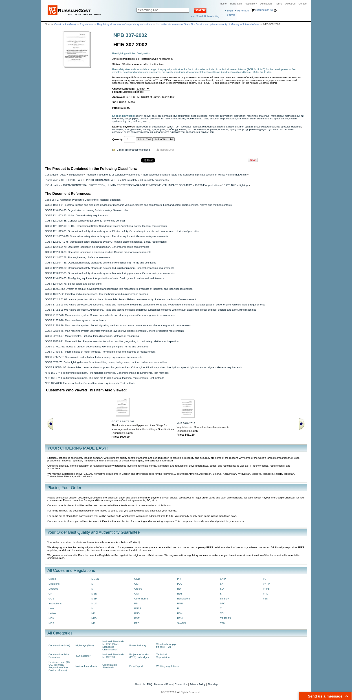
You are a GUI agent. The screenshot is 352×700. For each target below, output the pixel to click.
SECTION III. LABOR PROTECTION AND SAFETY (90, 180)
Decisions (53, 583)
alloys (147, 115)
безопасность (160, 126)
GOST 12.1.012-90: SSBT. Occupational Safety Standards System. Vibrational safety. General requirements (106, 226)
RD (179, 588)
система (289, 129)
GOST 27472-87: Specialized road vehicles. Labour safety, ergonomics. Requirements (93, 357)
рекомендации (257, 129)
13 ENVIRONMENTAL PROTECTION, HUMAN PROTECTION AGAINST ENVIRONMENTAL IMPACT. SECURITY (127, 185)
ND (93, 613)
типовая (174, 132)
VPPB (266, 588)
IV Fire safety (129, 180)
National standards (86, 666)
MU (93, 608)
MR (93, 588)
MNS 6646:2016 (186, 423)
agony (139, 115)
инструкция (246, 126)
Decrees (53, 588)
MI (92, 583)
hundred (213, 115)
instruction (239, 115)
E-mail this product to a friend (133, 149)
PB (136, 603)
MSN (94, 593)
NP (93, 623)
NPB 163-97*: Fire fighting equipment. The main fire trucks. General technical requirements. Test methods (104, 378)
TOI (222, 613)
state (253, 118)
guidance (202, 115)
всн (171, 126)
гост (177, 126)
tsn (129, 121)
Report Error (167, 149)
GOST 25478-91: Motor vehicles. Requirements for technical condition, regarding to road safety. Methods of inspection (111, 341)
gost (193, 115)
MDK (51, 618)
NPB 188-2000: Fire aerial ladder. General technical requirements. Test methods (90, 383)
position (144, 118)
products (155, 118)
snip (222, 118)
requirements (194, 118)
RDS (180, 593)
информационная (264, 126)
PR (179, 578)
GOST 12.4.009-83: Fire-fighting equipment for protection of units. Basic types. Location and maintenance (104, 278)
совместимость (140, 132)
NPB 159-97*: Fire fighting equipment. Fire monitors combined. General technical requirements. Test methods (107, 372)
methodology (292, 115)
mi (302, 115)
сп (151, 132)
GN (50, 593)
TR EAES (225, 618)
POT (136, 618)
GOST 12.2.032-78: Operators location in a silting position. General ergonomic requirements (97, 247)
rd (162, 118)
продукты (235, 129)
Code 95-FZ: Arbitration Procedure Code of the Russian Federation (83, 199)
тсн (211, 132)
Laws (51, 608)
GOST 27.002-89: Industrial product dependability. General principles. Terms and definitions (96, 346)
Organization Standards (109, 666)
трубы (204, 132)
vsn (145, 121)
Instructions (55, 603)
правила (223, 129)
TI (221, 608)
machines (252, 115)
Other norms (141, 598)
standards (243, 118)
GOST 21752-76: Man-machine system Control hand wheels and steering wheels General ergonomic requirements (110, 315)
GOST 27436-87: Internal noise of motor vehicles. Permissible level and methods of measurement (100, 351)
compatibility (169, 115)
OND (137, 578)
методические (133, 129)
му (148, 129)
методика (117, 129)
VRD (265, 593)
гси (204, 126)
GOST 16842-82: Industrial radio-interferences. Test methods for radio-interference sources (96, 294)
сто (166, 132)
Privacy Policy (197, 684)
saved (231, 15)
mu (114, 118)
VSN (265, 598)
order (120, 118)
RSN (180, 613)
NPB (94, 618)
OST (136, 593)
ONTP (137, 583)
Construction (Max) (65, 24)
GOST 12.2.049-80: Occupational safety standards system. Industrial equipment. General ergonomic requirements (109, 268)
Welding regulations (167, 666)
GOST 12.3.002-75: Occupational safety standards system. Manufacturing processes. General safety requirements (109, 273)
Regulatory (251, 3)
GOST (52, 598)
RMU (180, 603)
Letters (52, 613)
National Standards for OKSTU (113, 655)
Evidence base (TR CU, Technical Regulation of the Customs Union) (59, 666)
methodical (277, 115)
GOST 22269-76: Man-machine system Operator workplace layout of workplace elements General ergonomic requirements (114, 330)
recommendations (175, 118)
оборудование (177, 129)
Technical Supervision (162, 655)
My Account (243, 10)
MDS (51, 623)
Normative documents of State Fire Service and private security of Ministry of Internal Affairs (207, 24)
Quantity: (117, 139)
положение (199, 129)
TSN (222, 623)
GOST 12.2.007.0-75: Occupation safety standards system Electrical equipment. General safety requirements (106, 236)
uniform (137, 121)
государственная (191, 126)
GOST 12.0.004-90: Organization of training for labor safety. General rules (86, 210)
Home (223, 3)
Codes (52, 578)
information (226, 115)
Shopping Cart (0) (264, 10)
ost (126, 118)
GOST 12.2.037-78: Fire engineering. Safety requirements (77, 257)
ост (189, 129)
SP (221, 593)
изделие (222, 126)
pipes (135, 118)
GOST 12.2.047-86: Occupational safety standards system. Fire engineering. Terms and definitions (100, 262)
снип (126, 132)
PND (137, 613)
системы (117, 132)
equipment (183, 115)
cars (154, 115)
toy (124, 121)
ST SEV (224, 598)
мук (154, 129)
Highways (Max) (84, 645)
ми (144, 129)
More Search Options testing (205, 16)
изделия (233, 126)
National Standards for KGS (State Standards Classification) (113, 645)
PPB (136, 623)
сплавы (158, 132)
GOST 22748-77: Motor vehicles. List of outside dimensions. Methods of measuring (92, 336)
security (214, 118)
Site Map (212, 684)
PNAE (137, 608)
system (293, 118)
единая (211, 126)
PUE (179, 583)
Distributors (266, 3)
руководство (275, 129)
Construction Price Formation (58, 655)
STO (222, 603)
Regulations (86, 24)
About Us (290, 3)
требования (193, 132)
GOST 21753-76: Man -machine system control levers (75, 320)
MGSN (95, 578)
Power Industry (137, 645)
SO (222, 588)
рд (246, 129)
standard (231, 118)
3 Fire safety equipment (153, 180)
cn (159, 115)
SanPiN (181, 623)
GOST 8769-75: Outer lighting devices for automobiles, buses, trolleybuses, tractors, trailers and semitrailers (106, 362)
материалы (283, 126)
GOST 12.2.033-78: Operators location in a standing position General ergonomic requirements (98, 252)
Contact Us (181, 684)
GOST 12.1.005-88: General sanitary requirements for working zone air (85, 220)
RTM (180, 618)
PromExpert (51, 180)
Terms (278, 3)
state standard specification (272, 118)
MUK (94, 603)
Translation (236, 3)
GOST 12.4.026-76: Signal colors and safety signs (73, 283)
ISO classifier (52, 185)
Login (230, 10)
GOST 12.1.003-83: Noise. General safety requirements (76, 215)
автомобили (143, 126)
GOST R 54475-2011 (124, 421)
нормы (161, 129)
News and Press (163, 684)
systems (117, 121)
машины (296, 126)
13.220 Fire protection (207, 185)
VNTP (266, 583)
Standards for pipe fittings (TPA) (166, 645)
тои (182, 132)
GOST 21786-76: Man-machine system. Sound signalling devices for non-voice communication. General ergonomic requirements (118, 325)
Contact (303, 3)
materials (264, 115)
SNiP (223, 578)
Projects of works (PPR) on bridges (139, 655)
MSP (94, 598)
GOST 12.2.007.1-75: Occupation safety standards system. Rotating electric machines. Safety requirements (106, 241)
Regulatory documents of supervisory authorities (124, 24)
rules (206, 118)
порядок (212, 129)
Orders (138, 588)
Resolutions (183, 598)
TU (264, 578)
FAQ (149, 684)
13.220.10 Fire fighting (235, 185)
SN (222, 583)
